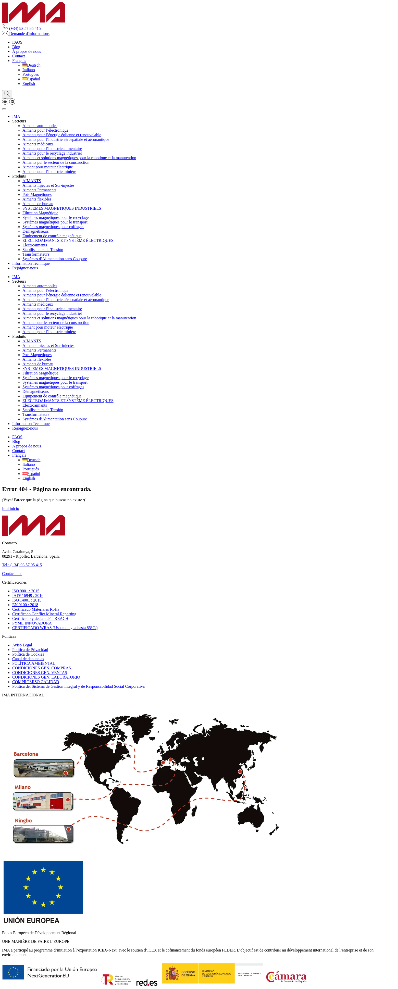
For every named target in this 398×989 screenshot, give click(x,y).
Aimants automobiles (39, 125)
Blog (16, 47)
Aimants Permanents (39, 190)
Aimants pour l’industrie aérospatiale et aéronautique (65, 139)
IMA (16, 116)
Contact (18, 56)
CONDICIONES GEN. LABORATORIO (46, 677)
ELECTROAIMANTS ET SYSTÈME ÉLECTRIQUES (68, 240)
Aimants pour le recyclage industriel (52, 153)
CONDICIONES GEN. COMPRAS (41, 668)
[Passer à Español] (31, 79)
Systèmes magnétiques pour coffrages (53, 226)
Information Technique (31, 263)
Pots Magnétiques (37, 194)
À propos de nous (26, 51)
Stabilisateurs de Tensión (42, 249)
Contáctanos (12, 573)
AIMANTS (31, 181)
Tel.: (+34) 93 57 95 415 (22, 565)
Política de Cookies (28, 654)
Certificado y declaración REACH (40, 618)
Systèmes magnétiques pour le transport (55, 222)
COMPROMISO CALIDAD (35, 682)
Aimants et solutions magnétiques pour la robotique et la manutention (79, 158)
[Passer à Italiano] (28, 70)
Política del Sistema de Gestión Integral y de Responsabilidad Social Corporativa (78, 686)
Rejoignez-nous (25, 268)
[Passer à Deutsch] (31, 65)
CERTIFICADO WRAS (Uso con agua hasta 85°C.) (54, 627)
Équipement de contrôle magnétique (51, 236)
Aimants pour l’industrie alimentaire (52, 148)
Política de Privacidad (30, 649)
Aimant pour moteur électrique (47, 167)
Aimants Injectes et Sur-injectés (48, 185)
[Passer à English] (28, 83)
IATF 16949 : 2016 (27, 595)
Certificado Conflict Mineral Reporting (44, 614)
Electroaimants (34, 245)
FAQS (17, 42)
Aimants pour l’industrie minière (49, 171)
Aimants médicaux (37, 144)
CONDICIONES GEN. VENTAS (39, 672)
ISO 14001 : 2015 (26, 600)
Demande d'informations (25, 33)
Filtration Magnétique (40, 213)
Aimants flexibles (36, 199)
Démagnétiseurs (35, 231)
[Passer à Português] (30, 74)
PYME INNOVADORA (32, 623)
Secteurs (19, 121)
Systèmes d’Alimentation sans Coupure (54, 259)
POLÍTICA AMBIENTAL (33, 663)
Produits (19, 176)
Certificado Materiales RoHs (35, 609)
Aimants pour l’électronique (45, 130)
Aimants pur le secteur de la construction (55, 162)
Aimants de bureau (37, 204)
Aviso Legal (22, 645)
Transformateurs (35, 254)
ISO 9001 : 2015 (25, 591)
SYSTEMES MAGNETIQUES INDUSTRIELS (61, 208)
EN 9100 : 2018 (25, 605)
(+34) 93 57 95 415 (21, 28)
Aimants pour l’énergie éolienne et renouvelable (61, 135)
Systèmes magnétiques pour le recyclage (55, 217)
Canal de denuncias (28, 659)
